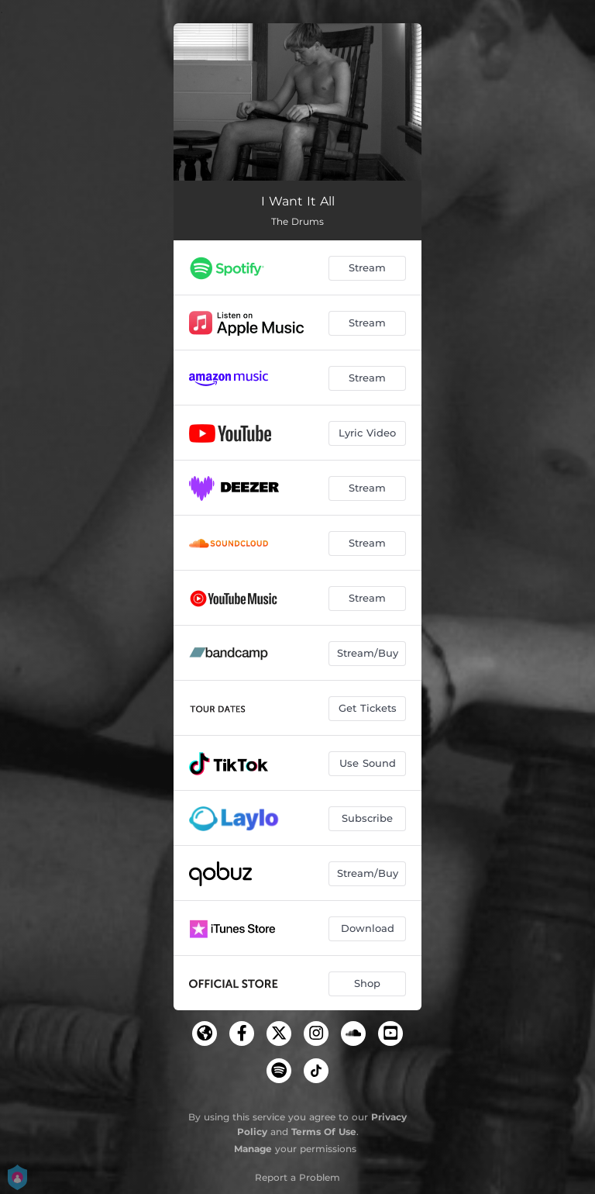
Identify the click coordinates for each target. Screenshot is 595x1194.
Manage (253, 1148)
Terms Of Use (323, 1131)
